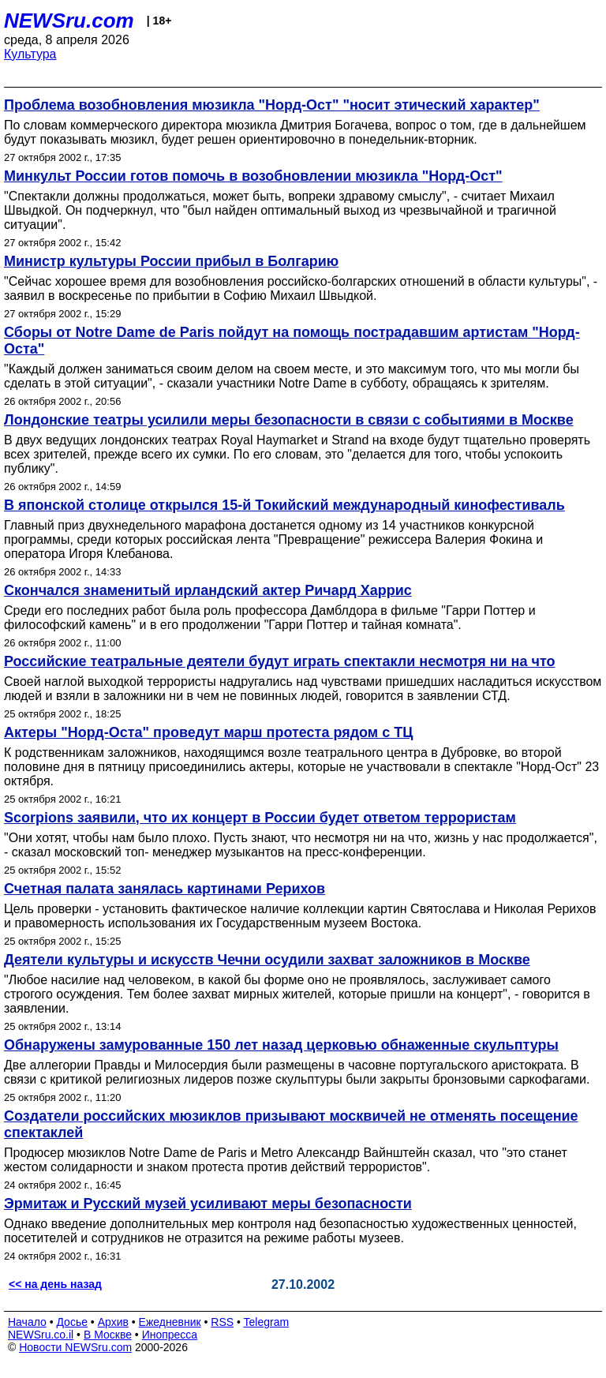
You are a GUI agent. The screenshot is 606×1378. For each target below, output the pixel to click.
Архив (113, 1322)
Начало (27, 1322)
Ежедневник (170, 1322)
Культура (30, 54)
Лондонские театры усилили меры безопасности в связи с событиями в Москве (289, 420)
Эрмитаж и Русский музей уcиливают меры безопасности (208, 1203)
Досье (72, 1322)
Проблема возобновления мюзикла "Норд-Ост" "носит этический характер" (272, 105)
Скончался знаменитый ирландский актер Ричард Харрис (208, 590)
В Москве (108, 1334)
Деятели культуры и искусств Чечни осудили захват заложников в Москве (267, 960)
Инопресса (170, 1334)
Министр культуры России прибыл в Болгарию (171, 261)
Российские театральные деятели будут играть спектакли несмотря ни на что (280, 661)
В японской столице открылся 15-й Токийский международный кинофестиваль (284, 505)
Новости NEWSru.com (75, 1347)
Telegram (267, 1322)
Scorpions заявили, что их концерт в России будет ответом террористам (260, 818)
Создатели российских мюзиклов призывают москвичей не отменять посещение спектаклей (291, 1124)
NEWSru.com (69, 20)
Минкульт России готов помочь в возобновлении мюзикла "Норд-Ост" (253, 176)
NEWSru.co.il (40, 1334)
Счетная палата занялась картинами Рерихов (164, 889)
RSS (222, 1322)
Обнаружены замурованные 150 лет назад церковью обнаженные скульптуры (281, 1045)
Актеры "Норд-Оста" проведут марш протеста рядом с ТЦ (208, 732)
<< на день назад (55, 1284)
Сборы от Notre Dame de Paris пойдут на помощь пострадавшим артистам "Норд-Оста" (292, 340)
